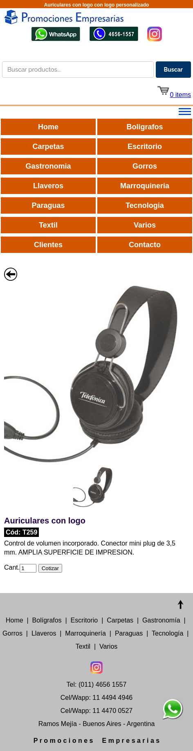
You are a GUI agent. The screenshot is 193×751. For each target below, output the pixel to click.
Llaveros (48, 186)
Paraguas (48, 205)
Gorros (144, 166)
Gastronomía (161, 620)
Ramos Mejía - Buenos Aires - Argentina (96, 723)
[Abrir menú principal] (96, 112)
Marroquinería (85, 633)
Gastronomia (48, 166)
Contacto (145, 245)
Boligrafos (144, 127)
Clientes (48, 245)
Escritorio (145, 146)
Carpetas (48, 146)
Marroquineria (144, 186)
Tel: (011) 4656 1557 (97, 684)
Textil (48, 225)
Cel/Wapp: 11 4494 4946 (96, 697)
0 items (174, 94)
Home (48, 127)
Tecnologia (145, 205)
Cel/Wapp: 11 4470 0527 (96, 710)
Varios (145, 225)
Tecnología (167, 633)
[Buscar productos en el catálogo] (78, 69)
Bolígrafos (47, 620)
